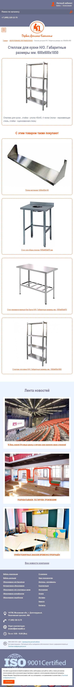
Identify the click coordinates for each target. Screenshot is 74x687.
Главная (5, 40)
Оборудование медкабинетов (13, 594)
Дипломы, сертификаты (47, 582)
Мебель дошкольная (10, 574)
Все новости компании (37, 563)
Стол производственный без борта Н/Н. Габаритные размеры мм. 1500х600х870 (37, 286)
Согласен (8, 682)
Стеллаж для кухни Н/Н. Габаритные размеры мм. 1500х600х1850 (37, 345)
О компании (43, 574)
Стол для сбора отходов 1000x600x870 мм (37, 226)
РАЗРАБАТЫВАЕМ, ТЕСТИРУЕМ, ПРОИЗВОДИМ (37, 477)
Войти (58, 5)
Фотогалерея (43, 590)
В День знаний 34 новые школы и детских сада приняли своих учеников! (37, 422)
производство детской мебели (31, 642)
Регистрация (67, 5)
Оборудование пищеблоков (13, 598)
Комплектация (44, 586)
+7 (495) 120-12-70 (10, 17)
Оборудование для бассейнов (13, 582)
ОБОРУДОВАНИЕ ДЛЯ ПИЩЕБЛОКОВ (21, 40)
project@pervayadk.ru (16, 628)
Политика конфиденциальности (17, 646)
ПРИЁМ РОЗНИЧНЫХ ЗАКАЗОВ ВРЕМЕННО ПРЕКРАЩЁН (37, 532)
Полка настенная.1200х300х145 (37, 166)
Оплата (41, 594)
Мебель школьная (9, 578)
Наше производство (46, 578)
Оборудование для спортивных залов (16, 590)
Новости (42, 601)
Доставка (42, 598)
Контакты (42, 605)
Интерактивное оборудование (13, 586)
